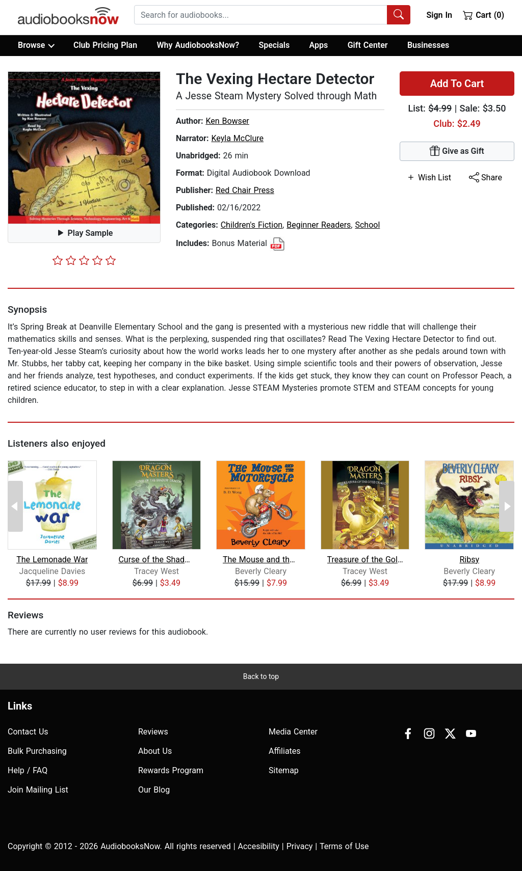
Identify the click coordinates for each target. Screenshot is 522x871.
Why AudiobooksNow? (198, 45)
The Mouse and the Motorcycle (261, 559)
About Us (155, 751)
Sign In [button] (439, 15)
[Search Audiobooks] (398, 14)
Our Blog (154, 790)
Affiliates (285, 751)
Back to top (261, 676)
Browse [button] (36, 45)
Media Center (293, 732)
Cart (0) (483, 15)
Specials (274, 45)
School (367, 225)
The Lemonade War (52, 559)
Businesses (428, 45)
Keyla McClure (237, 138)
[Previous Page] (15, 506)
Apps (318, 45)
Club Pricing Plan (105, 45)
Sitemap (284, 770)
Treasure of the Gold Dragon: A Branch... (365, 559)
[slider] (84, 260)
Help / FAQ (27, 770)
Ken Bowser (227, 121)
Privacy (299, 846)
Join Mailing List (38, 790)
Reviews (153, 732)
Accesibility (258, 846)
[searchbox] (260, 14)
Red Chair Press (245, 190)
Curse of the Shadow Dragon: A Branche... (156, 559)
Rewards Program (170, 770)
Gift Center (368, 45)
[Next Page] (506, 506)
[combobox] (272, 14)
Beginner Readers (318, 225)
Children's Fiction (251, 225)
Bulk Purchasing (37, 751)
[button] (84, 147)
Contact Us (28, 732)
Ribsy (469, 559)
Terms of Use (344, 846)
